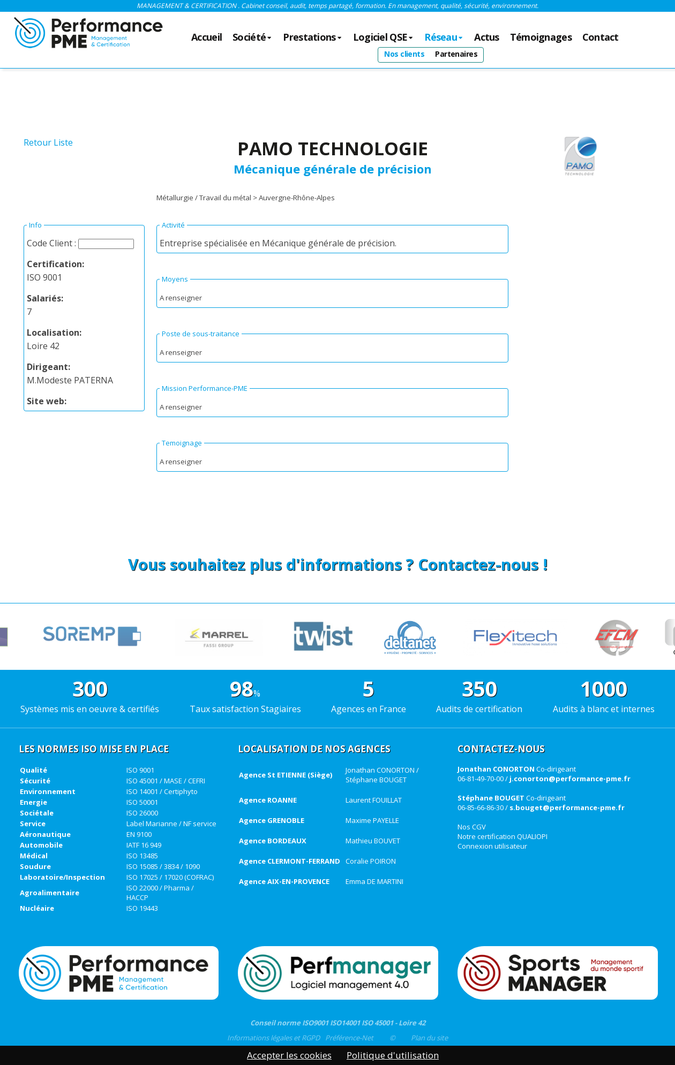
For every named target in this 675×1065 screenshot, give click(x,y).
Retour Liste (48, 142)
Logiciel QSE (383, 37)
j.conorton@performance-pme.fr (570, 778)
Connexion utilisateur (492, 846)
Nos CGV (472, 827)
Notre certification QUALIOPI (503, 836)
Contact (600, 37)
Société (252, 37)
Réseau (443, 37)
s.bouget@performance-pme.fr (567, 807)
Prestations (312, 37)
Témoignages (541, 37)
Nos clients (404, 54)
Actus (486, 37)
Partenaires (456, 54)
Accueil (206, 37)
